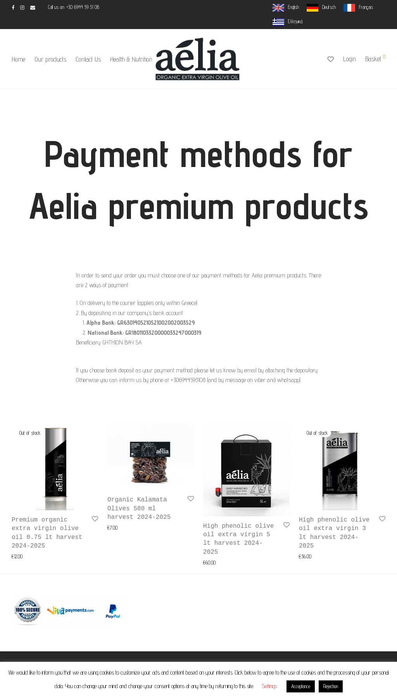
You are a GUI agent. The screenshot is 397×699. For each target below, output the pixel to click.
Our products (50, 59)
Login (349, 59)
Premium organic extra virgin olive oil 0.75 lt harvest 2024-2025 (47, 533)
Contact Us (88, 59)
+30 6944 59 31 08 (82, 7)
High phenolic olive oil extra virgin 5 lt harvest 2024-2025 (238, 539)
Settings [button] (269, 686)
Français (366, 7)
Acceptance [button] (300, 686)
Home (18, 59)
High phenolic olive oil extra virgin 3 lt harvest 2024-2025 (334, 533)
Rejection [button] (330, 686)
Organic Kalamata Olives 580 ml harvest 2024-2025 (139, 509)
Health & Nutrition (131, 59)
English (293, 7)
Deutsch (329, 7)
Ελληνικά (295, 21)
